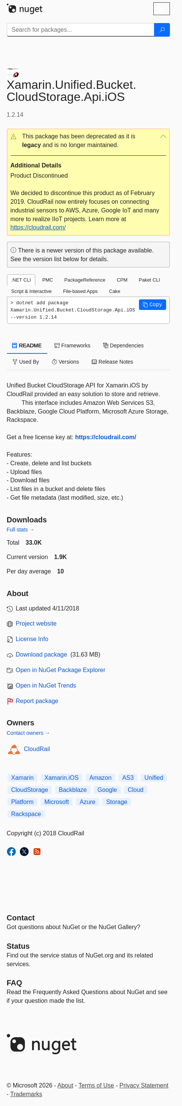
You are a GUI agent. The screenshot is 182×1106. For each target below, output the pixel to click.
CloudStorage (29, 790)
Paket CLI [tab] (149, 280)
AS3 (128, 778)
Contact (21, 918)
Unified (154, 778)
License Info (32, 639)
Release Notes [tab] (112, 362)
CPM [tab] (122, 280)
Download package (41, 654)
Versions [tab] (65, 362)
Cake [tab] (114, 291)
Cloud (135, 790)
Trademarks (26, 1094)
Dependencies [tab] (123, 345)
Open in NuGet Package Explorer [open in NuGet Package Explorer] (60, 670)
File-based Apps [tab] (80, 291)
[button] (88, 141)
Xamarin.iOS (62, 778)
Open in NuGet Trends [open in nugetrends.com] (46, 685)
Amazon (100, 778)
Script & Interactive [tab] (31, 291)
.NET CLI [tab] (21, 280)
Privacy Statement (143, 1085)
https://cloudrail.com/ (38, 227)
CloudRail (37, 749)
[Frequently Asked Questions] (14, 983)
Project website (36, 623)
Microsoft (57, 802)
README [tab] (27, 345)
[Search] (162, 30)
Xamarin (22, 778)
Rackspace (26, 814)
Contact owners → (28, 733)
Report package (37, 701)
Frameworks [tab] (72, 345)
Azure (88, 802)
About (65, 1085)
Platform (22, 802)
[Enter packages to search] (80, 30)
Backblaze (73, 790)
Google (107, 790)
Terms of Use (96, 1085)
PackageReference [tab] (84, 280)
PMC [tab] (47, 280)
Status (18, 946)
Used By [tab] (25, 362)
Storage (116, 802)
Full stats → (21, 530)
